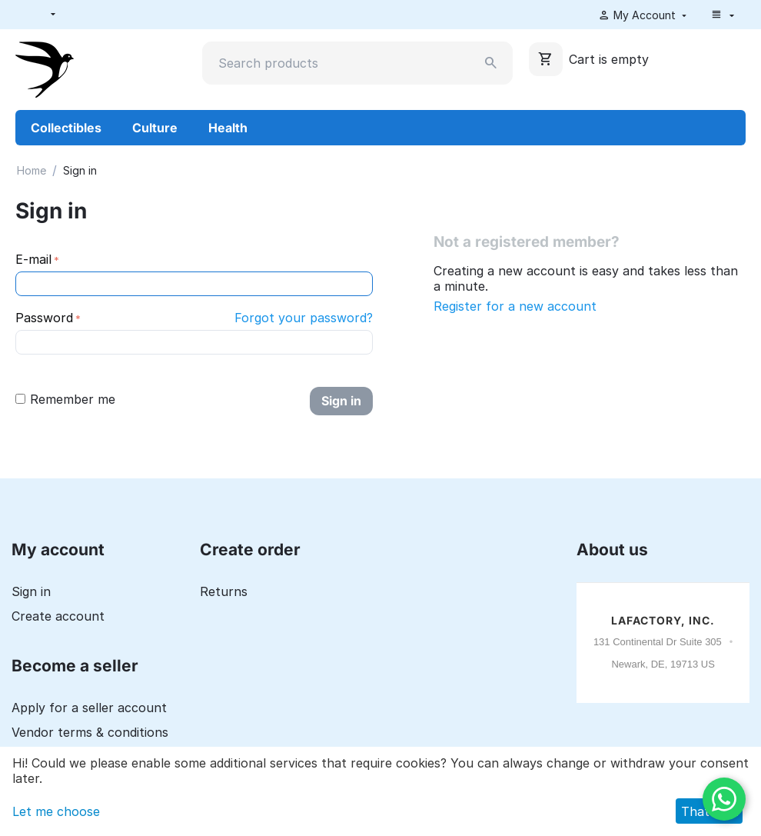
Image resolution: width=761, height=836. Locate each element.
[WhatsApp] (724, 799)
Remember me (65, 399)
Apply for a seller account (89, 707)
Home (31, 170)
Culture (155, 127)
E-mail (33, 259)
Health (228, 127)
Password (44, 317)
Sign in (341, 400)
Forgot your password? (303, 317)
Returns (224, 591)
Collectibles (66, 127)
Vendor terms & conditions (90, 732)
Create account (58, 616)
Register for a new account (515, 306)
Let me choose (56, 811)
